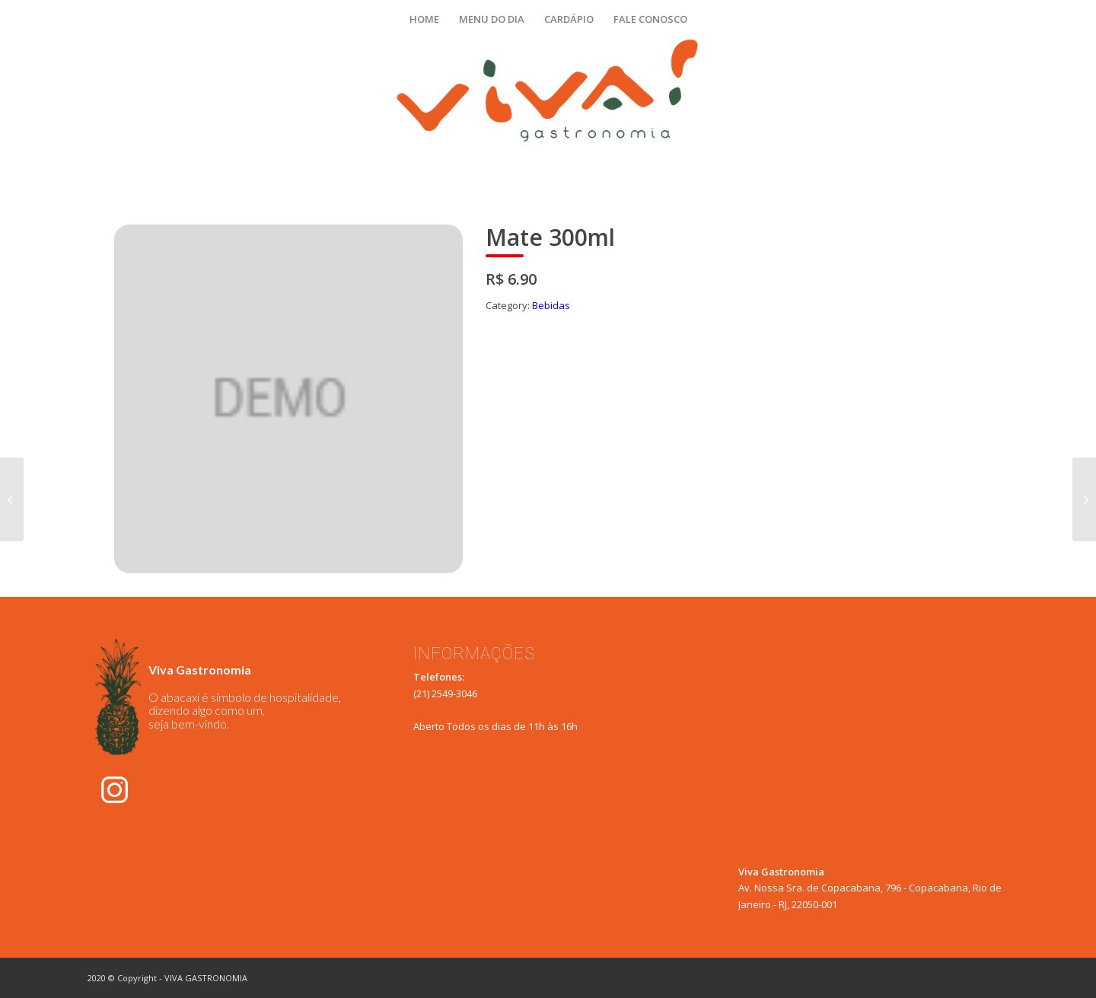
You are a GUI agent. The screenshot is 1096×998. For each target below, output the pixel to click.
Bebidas (551, 305)
